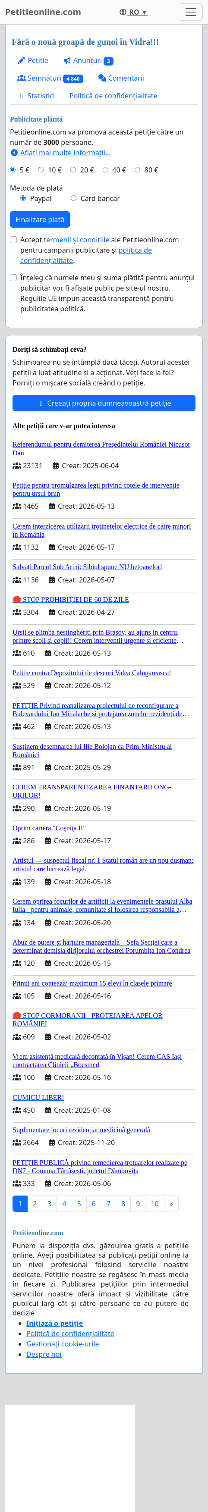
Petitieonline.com (43, 12)
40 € (119, 170)
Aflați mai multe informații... (60, 152)
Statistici (36, 95)
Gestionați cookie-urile (62, 1344)
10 (154, 1203)
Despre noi (43, 1354)
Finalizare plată (40, 219)
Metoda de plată (36, 188)
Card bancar (100, 198)
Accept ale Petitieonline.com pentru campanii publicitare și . (99, 250)
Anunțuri (88, 61)
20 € (87, 170)
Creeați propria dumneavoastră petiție (104, 403)
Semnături (50, 78)
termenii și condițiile (76, 239)
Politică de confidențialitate (113, 95)
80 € (151, 170)
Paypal (41, 198)
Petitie (32, 60)
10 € (55, 170)
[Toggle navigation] (191, 12)
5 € (24, 170)
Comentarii (121, 78)
